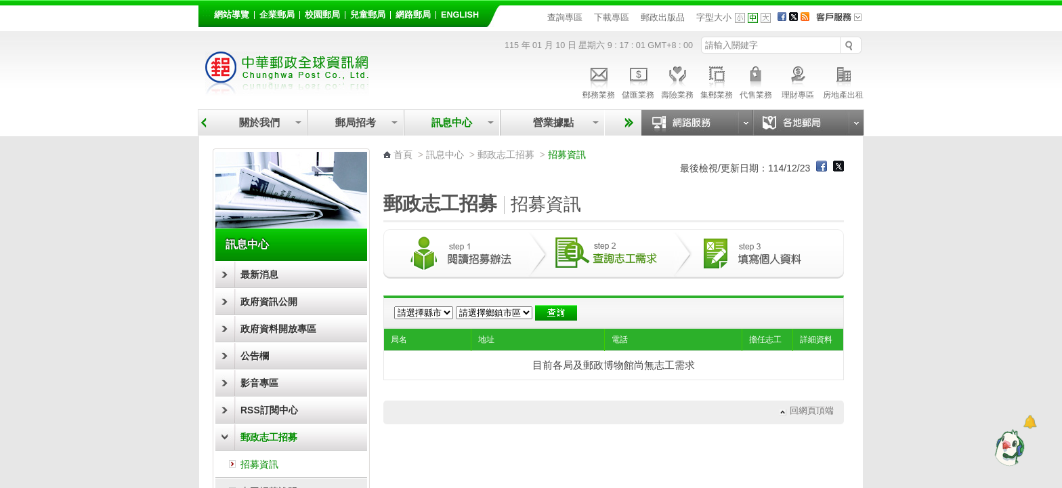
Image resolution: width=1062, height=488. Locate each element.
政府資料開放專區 (278, 328)
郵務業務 (598, 81)
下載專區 (611, 17)
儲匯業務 (638, 81)
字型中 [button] (753, 18)
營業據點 (552, 122)
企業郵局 (277, 15)
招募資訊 (259, 464)
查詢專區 (564, 17)
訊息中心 (451, 122)
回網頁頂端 (812, 411)
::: (206, 12)
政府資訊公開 (268, 301)
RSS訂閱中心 (269, 410)
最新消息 (259, 274)
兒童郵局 (367, 15)
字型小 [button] (740, 18)
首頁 (403, 154)
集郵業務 (716, 81)
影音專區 (259, 383)
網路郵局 (413, 15)
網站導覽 (231, 15)
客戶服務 (843, 22)
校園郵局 (322, 15)
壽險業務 (677, 81)
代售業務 (756, 81)
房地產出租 (843, 81)
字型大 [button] (766, 18)
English (460, 15)
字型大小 (713, 17)
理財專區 (797, 81)
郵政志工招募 (268, 437)
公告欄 (254, 355)
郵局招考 (355, 122)
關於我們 (259, 122)
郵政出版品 (663, 17)
